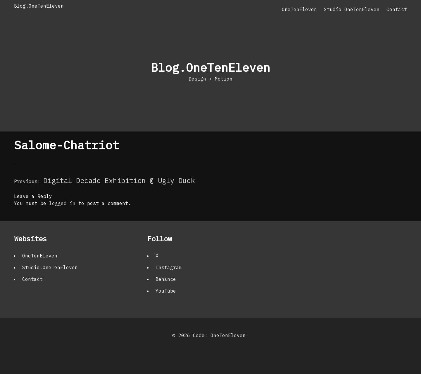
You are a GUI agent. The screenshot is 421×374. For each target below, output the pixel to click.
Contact (397, 9)
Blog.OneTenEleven (39, 6)
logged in (62, 203)
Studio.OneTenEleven (351, 9)
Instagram (169, 267)
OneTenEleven (299, 9)
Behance (166, 279)
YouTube (166, 291)
